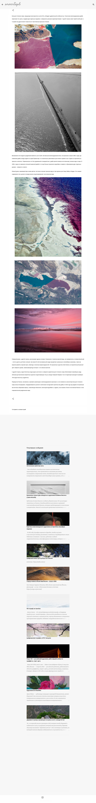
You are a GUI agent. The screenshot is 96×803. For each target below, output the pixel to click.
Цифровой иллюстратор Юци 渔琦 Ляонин (40, 558)
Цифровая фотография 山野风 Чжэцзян (39, 638)
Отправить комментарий (19, 409)
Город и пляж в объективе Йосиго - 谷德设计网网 (41, 581)
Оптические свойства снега (35, 466)
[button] (13, 10)
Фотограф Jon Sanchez (34, 608)
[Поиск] (93, 4)
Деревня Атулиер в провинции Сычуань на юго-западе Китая (45, 720)
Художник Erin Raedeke (34, 690)
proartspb (13, 4)
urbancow (54, 800)
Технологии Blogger (48, 797)
